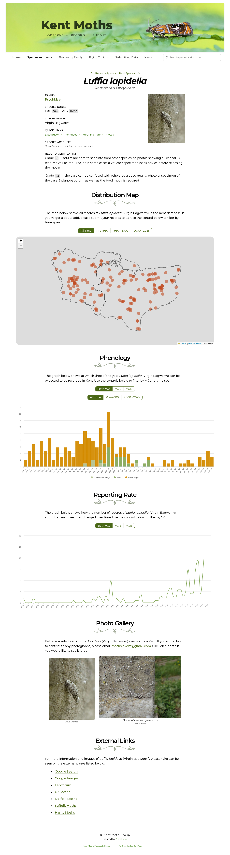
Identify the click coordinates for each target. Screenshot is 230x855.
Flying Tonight (99, 57)
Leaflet (182, 343)
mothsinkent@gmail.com (131, 646)
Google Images (66, 778)
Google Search (66, 771)
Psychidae (53, 99)
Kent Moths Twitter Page (130, 846)
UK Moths (62, 792)
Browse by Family (71, 57)
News (148, 57)
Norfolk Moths (66, 799)
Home (16, 57)
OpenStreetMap (195, 343)
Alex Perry (122, 839)
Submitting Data (126, 57)
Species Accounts (39, 57)
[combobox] (192, 57)
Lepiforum (63, 785)
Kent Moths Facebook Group (96, 846)
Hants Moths (65, 812)
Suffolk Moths (65, 806)
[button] (20, 241)
